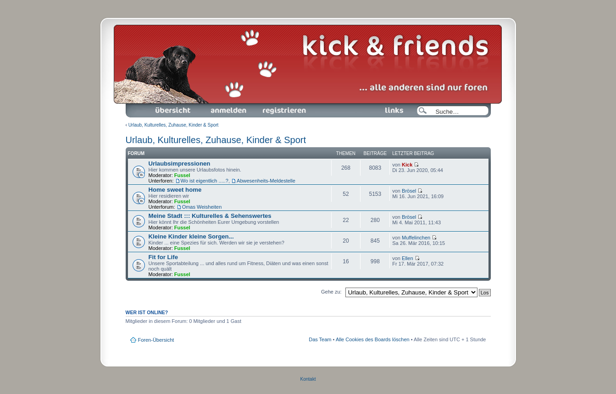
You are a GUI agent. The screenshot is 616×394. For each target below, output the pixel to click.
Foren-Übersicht (173, 110)
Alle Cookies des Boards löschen (373, 339)
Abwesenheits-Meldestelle (266, 180)
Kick (407, 164)
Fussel (182, 175)
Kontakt (308, 379)
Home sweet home (175, 189)
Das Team (320, 339)
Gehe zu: (331, 291)
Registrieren (283, 110)
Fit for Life (163, 257)
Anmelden (228, 110)
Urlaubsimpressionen (180, 163)
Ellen (407, 258)
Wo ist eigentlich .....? (204, 180)
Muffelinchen (416, 237)
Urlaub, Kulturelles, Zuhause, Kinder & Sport (173, 125)
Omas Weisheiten (202, 207)
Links (390, 110)
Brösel (409, 191)
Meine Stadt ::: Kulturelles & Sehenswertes (210, 215)
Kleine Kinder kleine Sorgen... (191, 236)
